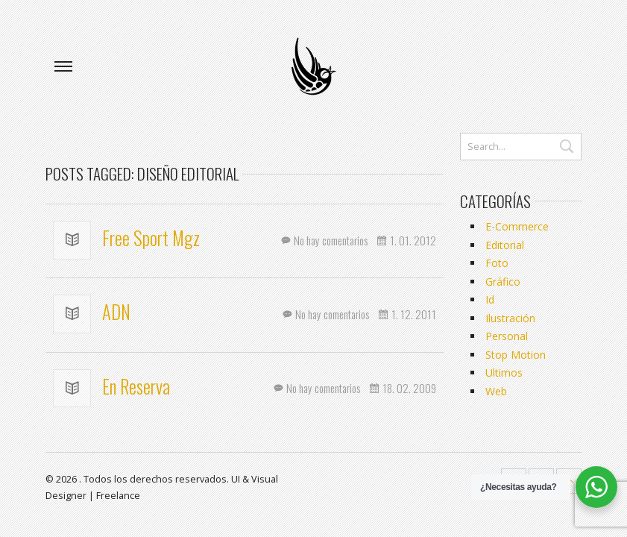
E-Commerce (517, 226)
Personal (506, 336)
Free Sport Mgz (149, 237)
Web (496, 391)
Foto (496, 263)
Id (489, 299)
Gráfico (502, 281)
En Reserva (134, 386)
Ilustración (510, 318)
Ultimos (504, 372)
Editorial (504, 245)
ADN (114, 311)
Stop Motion (515, 355)
